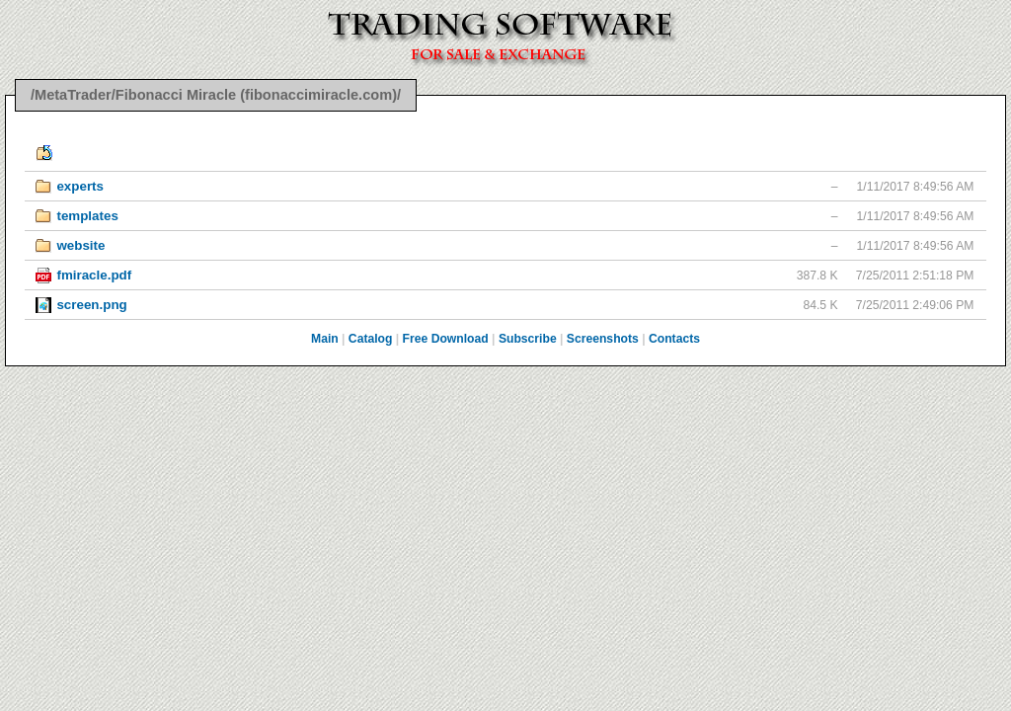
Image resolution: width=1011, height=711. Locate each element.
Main (325, 339)
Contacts (674, 339)
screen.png (91, 304)
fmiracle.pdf (93, 275)
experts (80, 186)
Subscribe (528, 339)
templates (86, 215)
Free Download (446, 339)
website (80, 245)
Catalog (371, 339)
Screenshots (603, 339)
